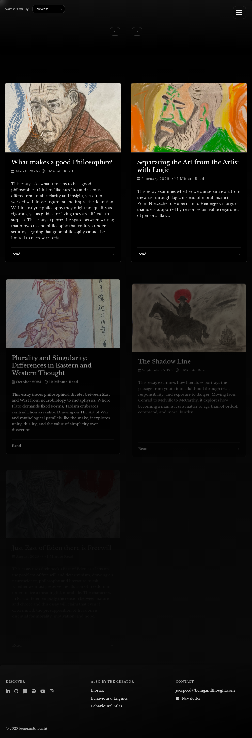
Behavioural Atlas (106, 706)
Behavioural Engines (109, 698)
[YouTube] (42, 691)
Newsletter (188, 698)
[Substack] (25, 691)
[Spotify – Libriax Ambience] (34, 691)
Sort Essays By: (17, 9)
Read (16, 254)
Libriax (97, 690)
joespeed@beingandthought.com (205, 690)
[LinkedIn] (8, 691)
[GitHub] (16, 691)
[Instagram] (52, 691)
